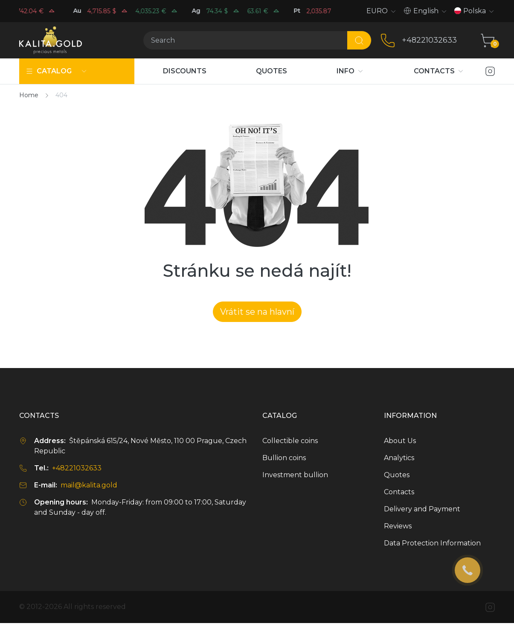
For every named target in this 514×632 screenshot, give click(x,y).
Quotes (396, 475)
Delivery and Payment (422, 509)
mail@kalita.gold (89, 485)
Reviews (398, 526)
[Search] (245, 40)
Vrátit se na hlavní (257, 312)
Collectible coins (290, 441)
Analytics (399, 458)
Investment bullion (295, 475)
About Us (400, 441)
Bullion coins (284, 458)
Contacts (399, 492)
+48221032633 (429, 40)
